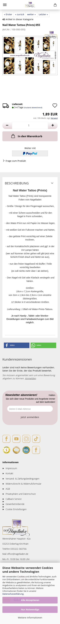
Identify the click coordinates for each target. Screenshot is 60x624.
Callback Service (14, 498)
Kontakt (9, 473)
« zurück (19, 14)
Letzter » (43, 14)
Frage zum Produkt (16, 160)
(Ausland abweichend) (33, 107)
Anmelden (30, 378)
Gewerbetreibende (15, 504)
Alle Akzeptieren (30, 600)
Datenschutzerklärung (13, 593)
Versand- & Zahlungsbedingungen (22, 478)
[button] (7, 125)
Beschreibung (17, 183)
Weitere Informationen (30, 617)
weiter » (31, 14)
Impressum (11, 468)
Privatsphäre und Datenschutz (21, 493)
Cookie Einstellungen (16, 509)
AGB (8, 488)
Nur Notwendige (30, 609)
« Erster (8, 14)
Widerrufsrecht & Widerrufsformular (23, 483)
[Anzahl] (30, 125)
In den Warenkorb (26, 135)
